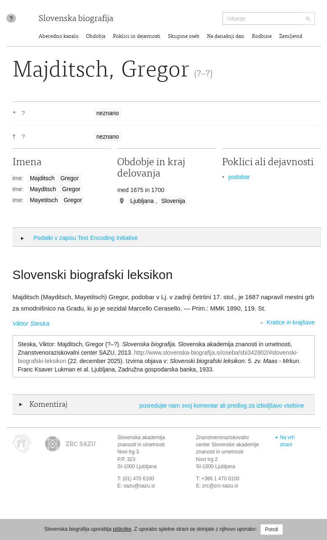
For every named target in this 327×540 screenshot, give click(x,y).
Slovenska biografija (76, 19)
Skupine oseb (183, 37)
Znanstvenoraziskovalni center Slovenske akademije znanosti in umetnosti (227, 445)
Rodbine (262, 37)
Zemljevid (290, 37)
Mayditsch (43, 189)
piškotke (122, 529)
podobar (239, 177)
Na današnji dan (225, 37)
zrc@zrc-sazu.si (220, 486)
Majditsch (42, 178)
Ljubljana (142, 201)
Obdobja (95, 37)
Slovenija (173, 201)
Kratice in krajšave (290, 322)
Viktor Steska (31, 323)
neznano (107, 113)
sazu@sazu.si (139, 486)
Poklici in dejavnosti (136, 37)
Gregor (69, 178)
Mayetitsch (44, 200)
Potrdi (271, 529)
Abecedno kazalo (58, 37)
